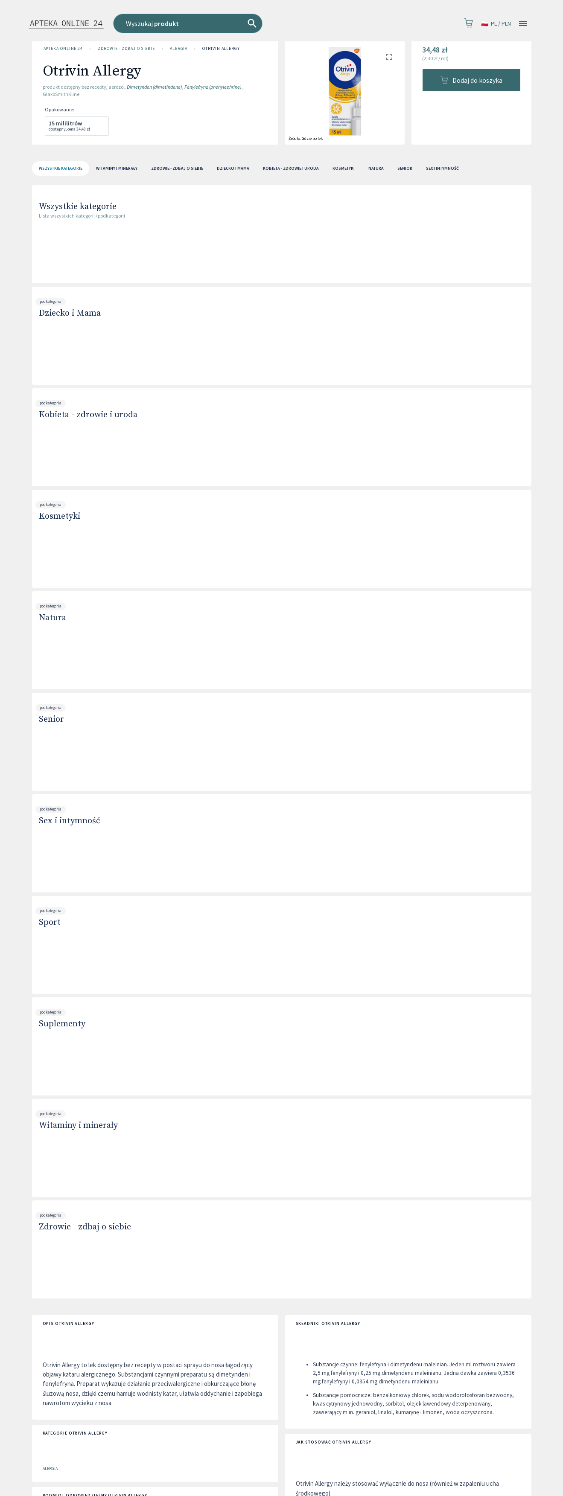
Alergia (178, 48)
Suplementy (62, 1024)
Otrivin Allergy (221, 48)
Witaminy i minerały (78, 1125)
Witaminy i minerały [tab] (116, 168)
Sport (50, 922)
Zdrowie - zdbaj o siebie (126, 48)
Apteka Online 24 (63, 48)
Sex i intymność (69, 821)
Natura (52, 618)
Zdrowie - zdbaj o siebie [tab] (177, 168)
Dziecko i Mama (70, 313)
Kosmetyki (59, 516)
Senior (51, 719)
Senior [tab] (405, 168)
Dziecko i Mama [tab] (233, 168)
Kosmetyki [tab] (344, 168)
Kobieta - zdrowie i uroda (88, 415)
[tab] (60, 168)
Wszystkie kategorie (78, 206)
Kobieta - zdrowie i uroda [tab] (291, 168)
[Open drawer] (522, 23)
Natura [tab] (376, 168)
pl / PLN (496, 23)
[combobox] (230, 23)
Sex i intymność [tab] (442, 168)
